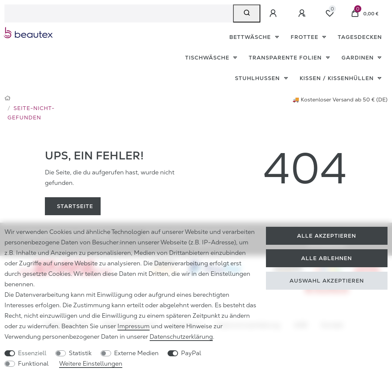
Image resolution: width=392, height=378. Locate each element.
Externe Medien (136, 353)
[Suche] (246, 13)
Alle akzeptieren (326, 235)
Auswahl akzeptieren (327, 280)
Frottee (305, 37)
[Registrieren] (303, 13)
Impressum (133, 326)
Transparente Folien (286, 57)
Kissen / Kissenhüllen (338, 78)
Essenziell (32, 353)
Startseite (75, 206)
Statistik (80, 353)
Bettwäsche (251, 37)
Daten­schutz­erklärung (181, 336)
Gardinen (359, 57)
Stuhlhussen (258, 78)
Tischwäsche (208, 57)
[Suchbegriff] (118, 13)
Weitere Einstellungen (90, 363)
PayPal (191, 353)
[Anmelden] (274, 13)
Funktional (33, 363)
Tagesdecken (360, 37)
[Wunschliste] (329, 13)
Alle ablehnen (326, 258)
